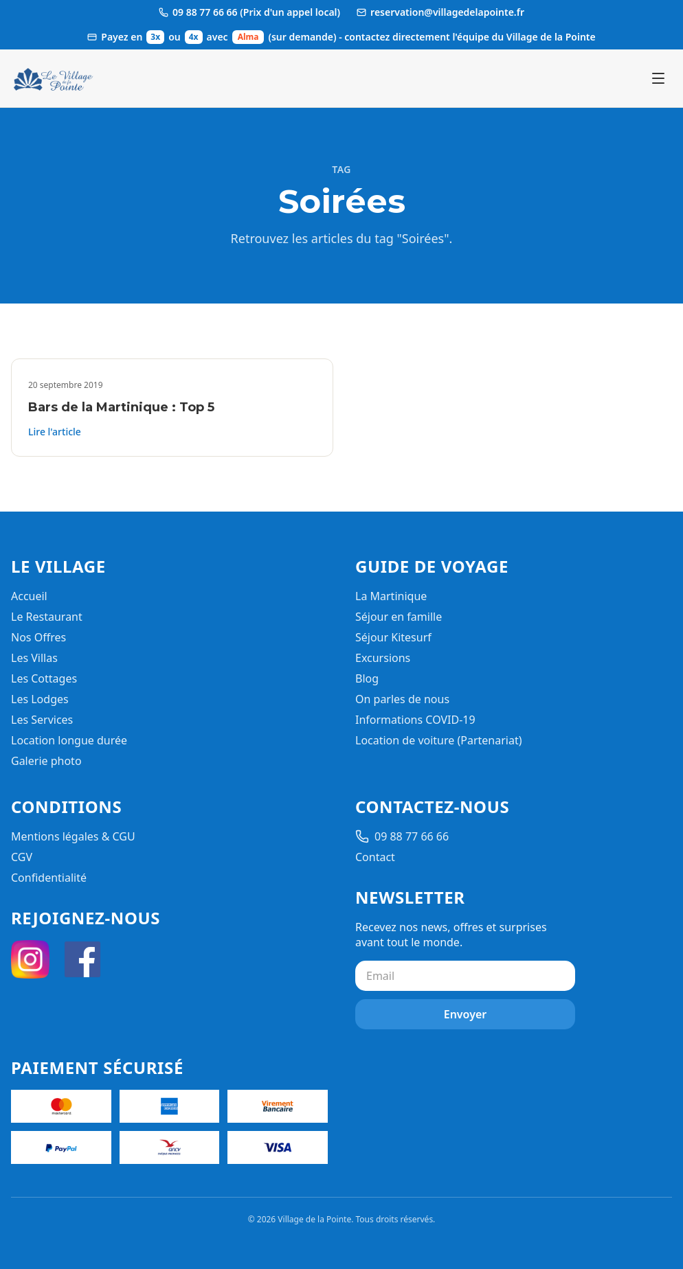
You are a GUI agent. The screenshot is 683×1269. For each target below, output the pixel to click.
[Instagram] (30, 959)
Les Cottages (44, 678)
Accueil (29, 596)
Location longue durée (69, 740)
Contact (375, 857)
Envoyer (465, 1014)
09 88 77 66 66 (402, 836)
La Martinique (391, 596)
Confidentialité (49, 877)
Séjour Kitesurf (393, 637)
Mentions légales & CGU (73, 836)
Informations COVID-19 (415, 719)
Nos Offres (38, 637)
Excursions (382, 657)
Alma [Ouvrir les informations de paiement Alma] (248, 37)
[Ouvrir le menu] (658, 78)
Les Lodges (40, 699)
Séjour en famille (398, 616)
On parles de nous (402, 699)
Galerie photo (46, 760)
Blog (367, 678)
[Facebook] (82, 959)
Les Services (42, 719)
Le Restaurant (46, 616)
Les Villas (34, 657)
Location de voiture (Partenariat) (438, 740)
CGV (21, 857)
